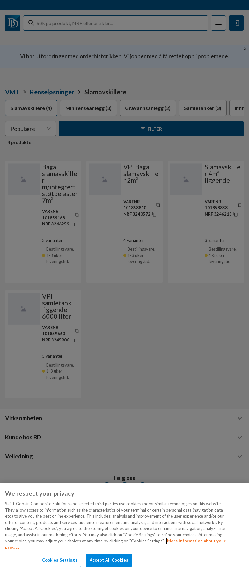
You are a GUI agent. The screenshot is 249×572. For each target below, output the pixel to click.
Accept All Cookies (109, 559)
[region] (124, 527)
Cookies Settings (59, 559)
